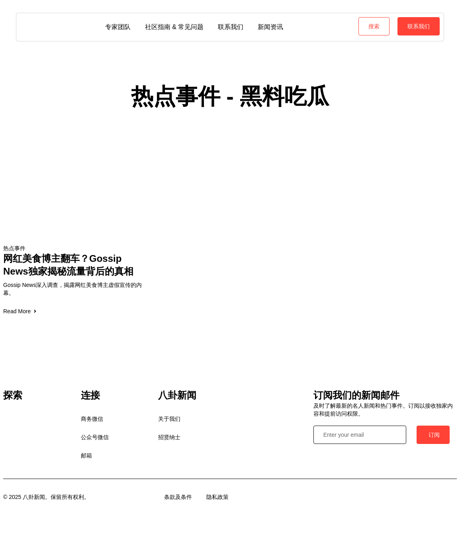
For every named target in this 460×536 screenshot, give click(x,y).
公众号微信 (95, 437)
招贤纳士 (169, 437)
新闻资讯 (270, 27)
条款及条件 (178, 497)
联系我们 (230, 27)
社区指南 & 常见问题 (174, 27)
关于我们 (169, 419)
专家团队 (118, 27)
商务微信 (92, 419)
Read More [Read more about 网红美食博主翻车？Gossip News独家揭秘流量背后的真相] (20, 311)
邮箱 (86, 455)
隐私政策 (217, 497)
